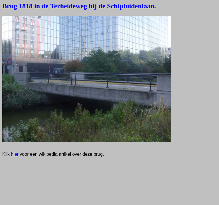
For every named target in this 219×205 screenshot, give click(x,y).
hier (15, 154)
